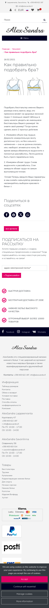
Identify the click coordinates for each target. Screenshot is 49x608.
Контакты (6, 389)
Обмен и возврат (9, 392)
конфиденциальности (11, 405)
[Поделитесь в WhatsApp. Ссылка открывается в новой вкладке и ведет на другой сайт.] (28, 215)
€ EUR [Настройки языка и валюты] (22, 10)
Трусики (5, 472)
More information (24, 601)
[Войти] (11, 10)
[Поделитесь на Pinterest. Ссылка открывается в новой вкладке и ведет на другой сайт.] (14, 215)
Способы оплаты (9, 402)
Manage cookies (24, 594)
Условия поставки (10, 396)
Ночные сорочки (9, 485)
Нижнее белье (8, 488)
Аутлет (5, 497)
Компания (6, 408)
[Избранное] (33, 10)
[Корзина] (38, 10)
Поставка (6, 399)
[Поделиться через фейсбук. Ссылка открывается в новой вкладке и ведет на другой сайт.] (7, 215)
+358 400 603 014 (9, 446)
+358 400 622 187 (36, 2)
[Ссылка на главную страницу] (25, 30)
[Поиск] (22, 20)
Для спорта (7, 482)
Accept (24, 579)
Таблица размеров (10, 386)
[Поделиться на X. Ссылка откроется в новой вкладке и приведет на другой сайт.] (21, 215)
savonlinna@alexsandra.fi (14, 450)
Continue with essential (24, 586)
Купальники (7, 475)
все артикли (11, 228)
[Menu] (24, 38)
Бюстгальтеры (8, 469)
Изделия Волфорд (10, 494)
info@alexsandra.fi (26, 6)
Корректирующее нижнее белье (16, 478)
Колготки (6, 491)
